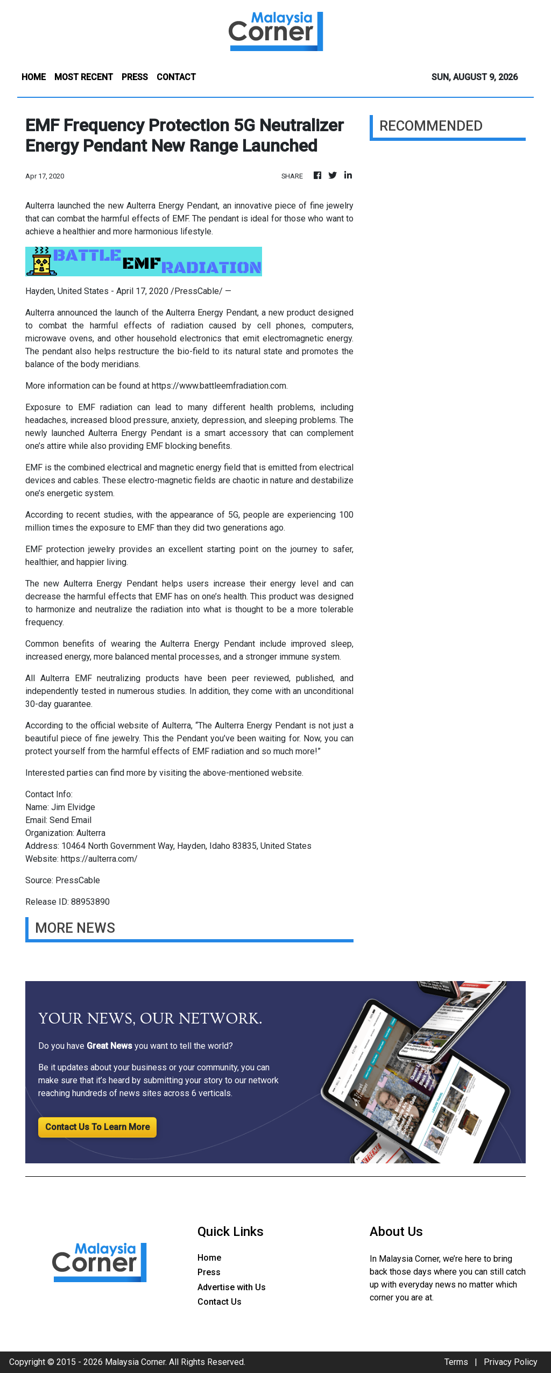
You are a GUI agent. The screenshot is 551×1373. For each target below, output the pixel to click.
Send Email (70, 820)
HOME (34, 77)
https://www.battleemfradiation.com (219, 386)
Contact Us (219, 1302)
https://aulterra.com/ (99, 859)
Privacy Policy (511, 1362)
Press (209, 1272)
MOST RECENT (83, 77)
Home (209, 1258)
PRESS (135, 77)
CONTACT (176, 77)
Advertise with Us (231, 1287)
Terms (456, 1362)
